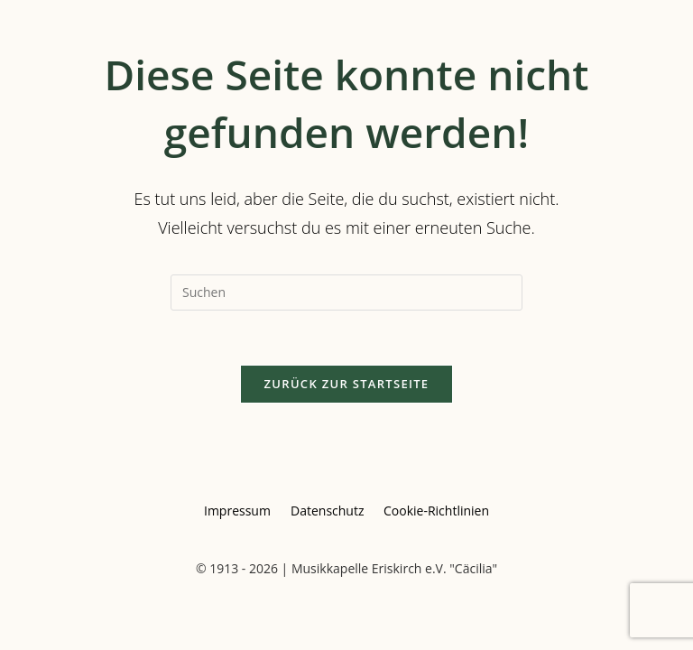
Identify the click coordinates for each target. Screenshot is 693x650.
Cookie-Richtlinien (436, 510)
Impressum (237, 510)
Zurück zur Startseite (347, 384)
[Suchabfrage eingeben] (346, 292)
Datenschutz (327, 510)
